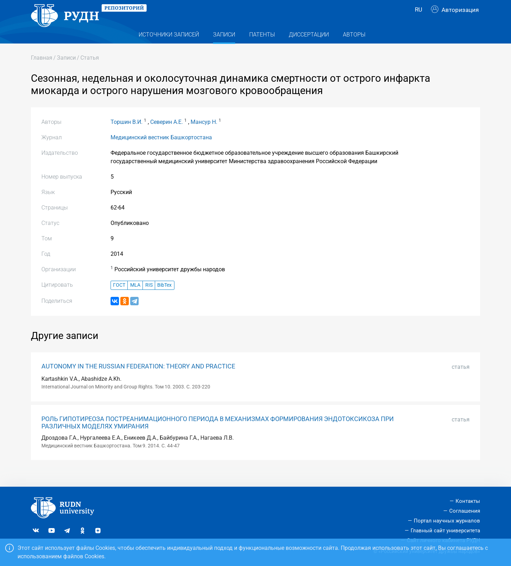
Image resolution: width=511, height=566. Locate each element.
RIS (149, 298)
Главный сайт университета (445, 530)
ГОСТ (119, 298)
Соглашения (464, 511)
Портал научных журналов (447, 521)
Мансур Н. (204, 134)
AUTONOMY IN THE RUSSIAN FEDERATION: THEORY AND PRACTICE (138, 378)
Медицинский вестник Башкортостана (161, 149)
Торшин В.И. (126, 134)
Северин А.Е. (166, 134)
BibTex (164, 298)
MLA (135, 298)
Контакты (468, 501)
